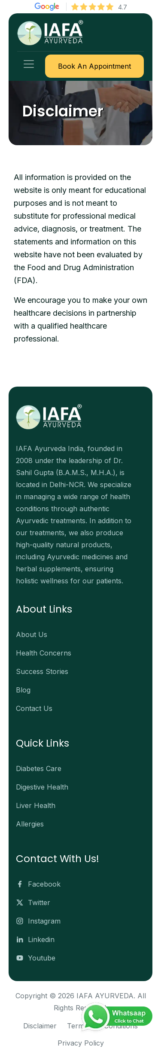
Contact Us (34, 708)
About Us (31, 634)
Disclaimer (40, 1025)
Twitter (33, 902)
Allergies (30, 824)
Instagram (38, 921)
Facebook (38, 884)
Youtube (35, 958)
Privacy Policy (81, 1043)
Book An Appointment (94, 66)
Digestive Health (42, 787)
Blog (23, 690)
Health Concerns (43, 653)
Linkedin (35, 939)
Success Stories (42, 671)
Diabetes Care (38, 768)
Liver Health (35, 805)
